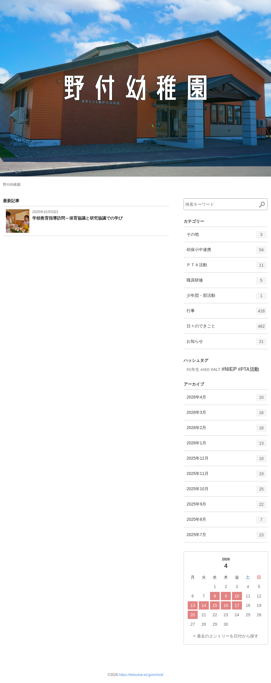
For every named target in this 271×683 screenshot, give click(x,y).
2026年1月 (227, 445)
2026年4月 (227, 399)
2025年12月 (227, 460)
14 (203, 605)
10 (237, 596)
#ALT (215, 369)
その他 (227, 236)
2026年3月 (227, 414)
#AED (205, 370)
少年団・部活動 (227, 297)
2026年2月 (227, 430)
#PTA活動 (248, 369)
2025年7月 (227, 537)
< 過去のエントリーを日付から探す (225, 636)
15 (215, 605)
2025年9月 (227, 506)
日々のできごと (227, 328)
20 (192, 614)
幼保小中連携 (227, 251)
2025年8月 (227, 521)
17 (237, 605)
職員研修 (227, 282)
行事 (227, 313)
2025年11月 (227, 475)
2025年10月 (227, 491)
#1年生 (193, 369)
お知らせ (227, 343)
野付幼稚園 (12, 185)
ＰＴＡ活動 (227, 267)
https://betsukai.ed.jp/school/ (141, 675)
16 (225, 605)
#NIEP (229, 369)
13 (192, 605)
